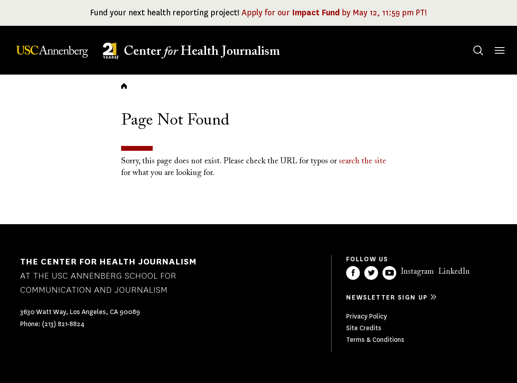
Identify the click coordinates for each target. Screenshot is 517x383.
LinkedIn (454, 272)
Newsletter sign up (387, 297)
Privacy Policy (366, 316)
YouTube (389, 273)
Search (470, 42)
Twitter (371, 273)
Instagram (417, 272)
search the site (362, 161)
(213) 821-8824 (63, 324)
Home (124, 86)
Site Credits (363, 328)
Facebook (353, 273)
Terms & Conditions (375, 339)
